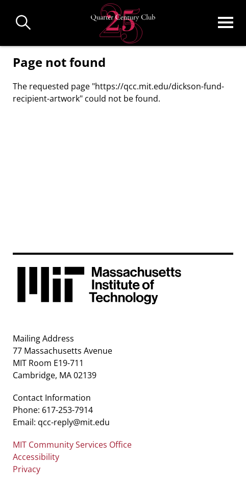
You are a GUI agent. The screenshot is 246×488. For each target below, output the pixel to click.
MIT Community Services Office (72, 444)
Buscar (24, 23)
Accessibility (36, 456)
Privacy (26, 469)
